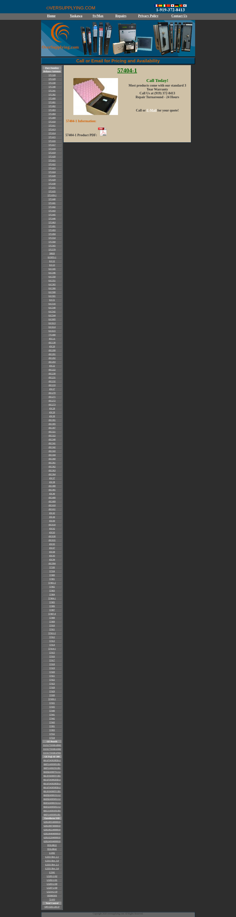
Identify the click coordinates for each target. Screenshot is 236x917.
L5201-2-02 (52, 876)
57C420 (51, 156)
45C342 (51, 447)
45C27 (52, 389)
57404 (52, 594)
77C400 (51, 334)
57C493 (51, 230)
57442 (52, 718)
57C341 (51, 90)
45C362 (51, 466)
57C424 (51, 172)
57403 (52, 590)
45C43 (52, 513)
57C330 (51, 83)
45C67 (52, 548)
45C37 (52, 478)
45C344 (51, 455)
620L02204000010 (52, 837)
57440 (52, 710)
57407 (52, 610)
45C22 (52, 365)
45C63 (52, 532)
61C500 (51, 292)
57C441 (51, 203)
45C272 (51, 400)
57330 (52, 567)
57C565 (51, 245)
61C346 (51, 272)
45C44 (52, 517)
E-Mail (152, 110)
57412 (52, 637)
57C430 (51, 183)
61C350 (51, 276)
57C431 (51, 187)
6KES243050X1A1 (52, 807)
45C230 (51, 373)
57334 (52, 571)
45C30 (52, 416)
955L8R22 (52, 845)
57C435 (51, 191)
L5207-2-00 (52, 888)
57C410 (51, 121)
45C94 (52, 559)
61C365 (51, 284)
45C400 (51, 497)
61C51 (52, 300)
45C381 (51, 489)
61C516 (51, 303)
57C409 (51, 117)
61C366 (51, 288)
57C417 (51, 145)
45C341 (51, 443)
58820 (52, 253)
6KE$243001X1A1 (52, 795)
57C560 (51, 241)
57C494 (51, 234)
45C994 (51, 563)
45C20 (52, 346)
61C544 (51, 315)
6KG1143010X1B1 (52, 810)
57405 (52, 602)
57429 (52, 691)
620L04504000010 (52, 841)
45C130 (51, 342)
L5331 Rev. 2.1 (52, 864)
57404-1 (52, 598)
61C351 (51, 280)
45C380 (51, 486)
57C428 (51, 176)
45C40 (52, 493)
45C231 (51, 377)
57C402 (51, 106)
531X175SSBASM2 (52, 749)
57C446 (51, 218)
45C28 (52, 408)
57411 (52, 629)
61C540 (51, 307)
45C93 (52, 555)
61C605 (51, 319)
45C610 (51, 524)
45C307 (51, 427)
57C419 (51, 152)
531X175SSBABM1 (52, 745)
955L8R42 (52, 849)
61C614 (51, 327)
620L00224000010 (52, 829)
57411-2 (52, 633)
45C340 (51, 439)
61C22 (52, 261)
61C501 (51, 296)
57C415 (51, 137)
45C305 (51, 424)
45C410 (51, 505)
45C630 (51, 536)
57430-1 (52, 699)
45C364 (51, 474)
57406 (52, 606)
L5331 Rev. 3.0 (52, 868)
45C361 (51, 462)
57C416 (51, 141)
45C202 (51, 358)
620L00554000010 (52, 822)
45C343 (51, 451)
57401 (52, 579)
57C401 (51, 102)
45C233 (51, 385)
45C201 (51, 354)
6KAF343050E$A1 (52, 787)
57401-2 (52, 582)
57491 (52, 726)
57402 (52, 586)
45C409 (51, 501)
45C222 (51, 369)
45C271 (51, 396)
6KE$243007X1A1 (52, 772)
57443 (52, 722)
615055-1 (52, 257)
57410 (52, 625)
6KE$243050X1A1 (52, 799)
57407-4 (52, 614)
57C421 (51, 160)
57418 (52, 664)
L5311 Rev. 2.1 (52, 857)
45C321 (51, 431)
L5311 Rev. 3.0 (52, 860)
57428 (52, 687)
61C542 (51, 311)
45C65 (52, 544)
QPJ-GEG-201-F (52, 907)
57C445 (51, 214)
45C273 (51, 404)
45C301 (51, 420)
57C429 (51, 179)
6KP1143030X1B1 (52, 764)
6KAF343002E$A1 (52, 779)
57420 (52, 672)
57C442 (51, 207)
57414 (52, 645)
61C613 (51, 323)
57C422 (51, 164)
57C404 (51, 114)
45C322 (51, 435)
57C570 (51, 249)
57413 (52, 641)
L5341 (52, 872)
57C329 (51, 79)
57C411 (51, 125)
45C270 (51, 393)
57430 (52, 695)
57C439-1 (52, 195)
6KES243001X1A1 (52, 803)
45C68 (52, 551)
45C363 (51, 470)
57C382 (51, 94)
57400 (52, 575)
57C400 (51, 98)
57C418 (51, 148)
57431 (52, 703)
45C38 (52, 482)
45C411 (51, 509)
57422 (52, 679)
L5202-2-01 (52, 880)
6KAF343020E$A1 (52, 760)
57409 (52, 621)
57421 (52, 676)
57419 (52, 668)
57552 (52, 734)
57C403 (51, 110)
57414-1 (52, 648)
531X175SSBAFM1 (52, 753)
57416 (52, 656)
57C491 (51, 226)
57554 (52, 738)
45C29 (52, 412)
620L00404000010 (52, 833)
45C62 (52, 528)
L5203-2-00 (52, 884)
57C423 (51, 168)
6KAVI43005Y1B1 (52, 776)
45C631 (51, 540)
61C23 (52, 265)
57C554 (51, 238)
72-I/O (52, 899)
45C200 (51, 350)
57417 (52, 660)
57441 (52, 714)
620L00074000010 (52, 826)
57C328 (51, 75)
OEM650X (52, 895)
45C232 (51, 381)
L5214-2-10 (52, 891)
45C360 (51, 458)
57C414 (51, 133)
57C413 (51, 129)
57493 (52, 730)
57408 (52, 617)
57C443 (51, 210)
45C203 (51, 362)
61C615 (51, 331)
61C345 (51, 269)
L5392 (52, 853)
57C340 (51, 86)
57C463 (51, 222)
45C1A (52, 338)
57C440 (51, 199)
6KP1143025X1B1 (52, 768)
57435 (52, 707)
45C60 (52, 520)
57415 (52, 652)
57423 (52, 683)
